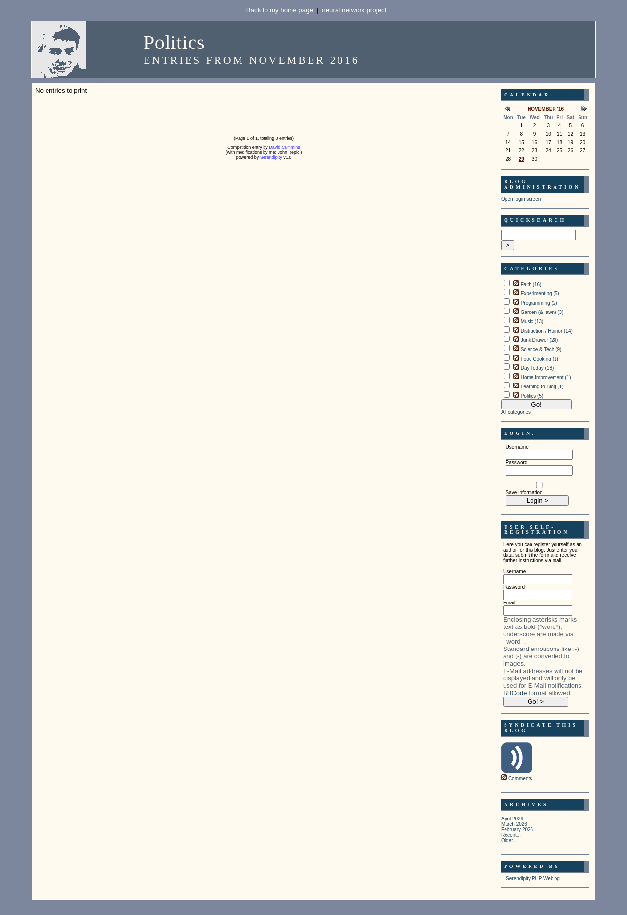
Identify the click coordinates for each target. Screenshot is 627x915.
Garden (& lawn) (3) (542, 312)
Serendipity (271, 157)
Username (517, 447)
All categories (516, 412)
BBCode (515, 693)
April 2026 (512, 818)
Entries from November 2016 (252, 60)
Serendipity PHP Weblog (533, 878)
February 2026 (517, 829)
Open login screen (521, 199)
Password (517, 462)
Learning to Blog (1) (542, 386)
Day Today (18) (537, 368)
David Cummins (284, 147)
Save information (524, 492)
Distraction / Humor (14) (547, 331)
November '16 (546, 109)
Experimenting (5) (540, 293)
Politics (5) (532, 396)
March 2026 (514, 824)
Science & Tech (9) (541, 349)
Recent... (511, 835)
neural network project (354, 10)
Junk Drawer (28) (539, 340)
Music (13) (532, 321)
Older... (509, 840)
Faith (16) (531, 284)
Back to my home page (279, 10)
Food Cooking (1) (539, 358)
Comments (520, 778)
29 (521, 159)
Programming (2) (539, 303)
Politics (174, 42)
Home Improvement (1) (546, 377)
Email (509, 602)
